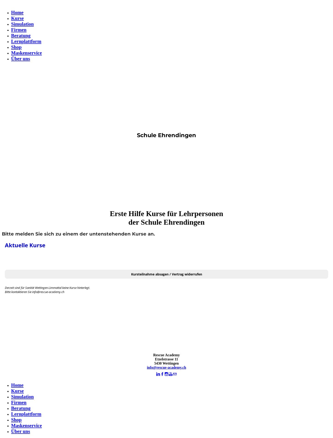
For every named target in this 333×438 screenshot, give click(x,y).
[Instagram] (166, 374)
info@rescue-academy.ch (166, 367)
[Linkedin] (158, 374)
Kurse (17, 18)
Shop (16, 47)
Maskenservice (26, 53)
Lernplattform (26, 41)
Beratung (21, 35)
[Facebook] (162, 374)
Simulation (22, 24)
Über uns (20, 58)
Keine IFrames (166, 294)
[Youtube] (171, 374)
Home (17, 12)
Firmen (18, 30)
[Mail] (175, 374)
